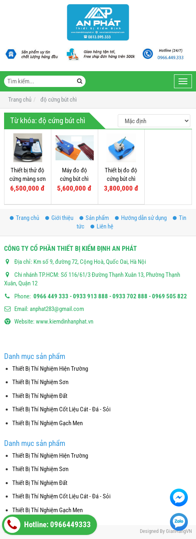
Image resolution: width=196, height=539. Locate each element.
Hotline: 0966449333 (47, 525)
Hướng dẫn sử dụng (141, 218)
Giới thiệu (59, 218)
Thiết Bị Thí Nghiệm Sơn (40, 382)
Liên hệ (101, 226)
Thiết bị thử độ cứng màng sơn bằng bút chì (27, 179)
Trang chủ (24, 218)
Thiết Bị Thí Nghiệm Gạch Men (47, 423)
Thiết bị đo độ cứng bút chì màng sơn (121, 179)
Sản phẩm (94, 218)
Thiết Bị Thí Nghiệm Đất (39, 396)
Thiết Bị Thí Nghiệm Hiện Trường (50, 368)
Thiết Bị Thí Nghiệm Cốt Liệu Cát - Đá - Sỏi (61, 409)
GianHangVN (179, 531)
